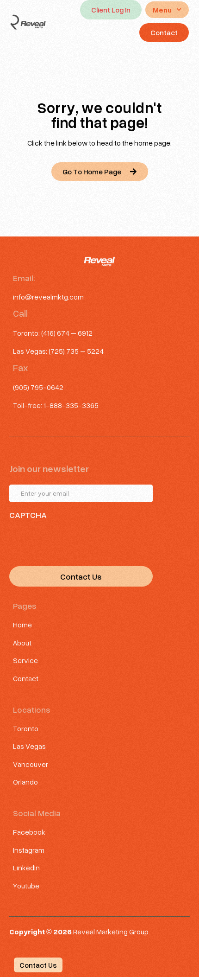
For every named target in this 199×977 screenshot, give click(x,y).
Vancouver (30, 764)
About (22, 642)
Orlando (25, 781)
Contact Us (81, 576)
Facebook (29, 832)
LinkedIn (26, 867)
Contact (25, 678)
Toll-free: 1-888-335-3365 (56, 405)
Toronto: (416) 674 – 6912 (53, 333)
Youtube (26, 885)
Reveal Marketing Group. (111, 931)
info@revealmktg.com (48, 296)
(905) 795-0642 (38, 387)
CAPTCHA (28, 515)
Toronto (25, 728)
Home (22, 624)
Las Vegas (29, 746)
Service (25, 660)
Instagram (28, 850)
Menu (167, 9)
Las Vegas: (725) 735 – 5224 (58, 351)
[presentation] (79, 541)
